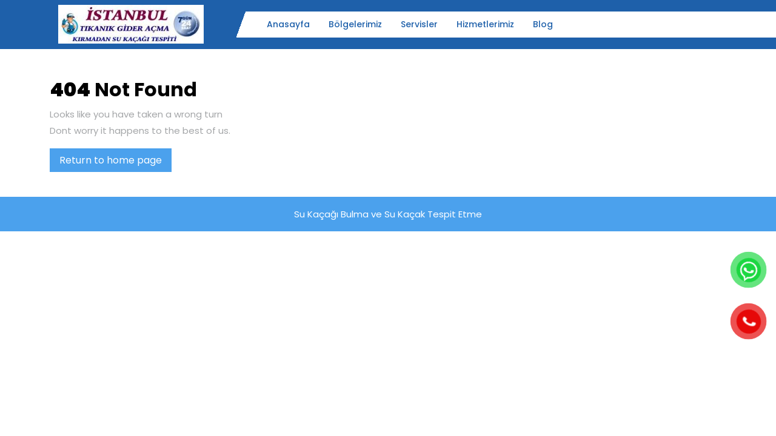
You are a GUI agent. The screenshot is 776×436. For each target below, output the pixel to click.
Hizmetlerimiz (485, 24)
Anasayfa (288, 24)
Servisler (419, 24)
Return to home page (115, 162)
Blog (543, 24)
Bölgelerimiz (355, 24)
